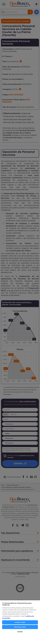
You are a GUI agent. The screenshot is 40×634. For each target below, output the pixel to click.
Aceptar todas (20, 622)
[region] (20, 617)
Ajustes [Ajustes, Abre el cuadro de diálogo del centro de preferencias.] (20, 631)
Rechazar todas (20, 627)
